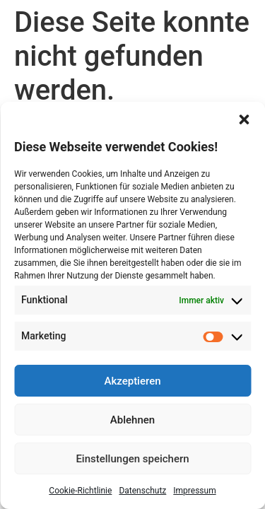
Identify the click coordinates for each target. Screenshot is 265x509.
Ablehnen (132, 420)
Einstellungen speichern (132, 458)
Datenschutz (142, 491)
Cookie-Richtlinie (80, 491)
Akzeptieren (132, 381)
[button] (244, 119)
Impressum (194, 491)
